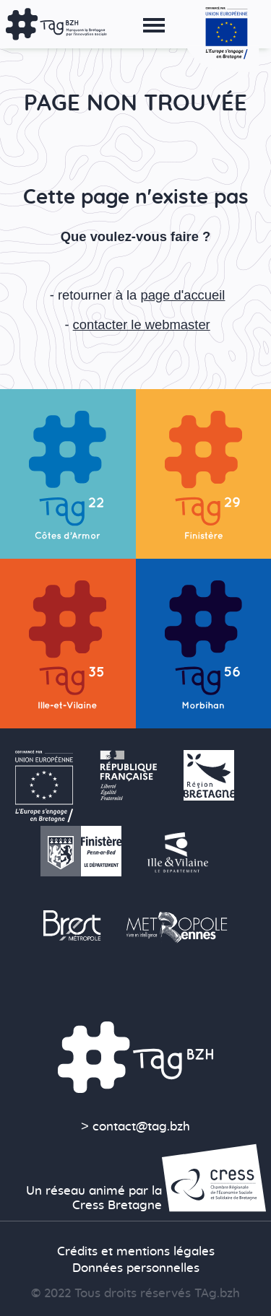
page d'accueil (182, 294)
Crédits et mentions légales (136, 1252)
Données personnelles (135, 1268)
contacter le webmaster (141, 324)
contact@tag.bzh (141, 1127)
